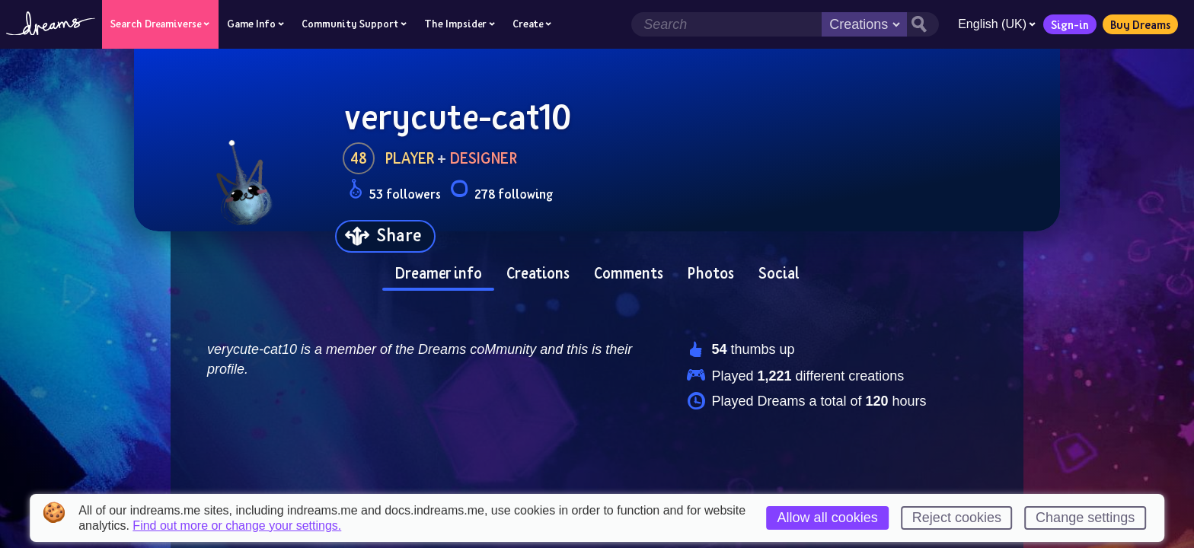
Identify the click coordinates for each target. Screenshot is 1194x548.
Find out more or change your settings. (236, 526)
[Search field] (726, 24)
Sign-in (1070, 24)
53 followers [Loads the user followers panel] (395, 191)
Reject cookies (956, 517)
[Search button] (923, 24)
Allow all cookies (827, 517)
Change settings (1085, 517)
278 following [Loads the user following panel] (501, 191)
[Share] (385, 236)
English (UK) (997, 24)
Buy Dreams (1140, 24)
